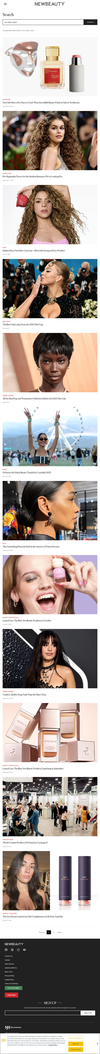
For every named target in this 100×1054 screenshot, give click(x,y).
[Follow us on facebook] (6, 949)
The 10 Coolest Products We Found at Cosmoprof (25, 842)
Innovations (8, 839)
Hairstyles (7, 173)
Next (59, 932)
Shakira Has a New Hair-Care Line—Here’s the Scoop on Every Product (34, 250)
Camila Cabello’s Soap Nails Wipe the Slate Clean (24, 694)
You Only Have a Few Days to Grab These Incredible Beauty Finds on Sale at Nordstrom (41, 102)
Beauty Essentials (10, 617)
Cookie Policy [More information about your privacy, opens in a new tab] (52, 1045)
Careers (7, 960)
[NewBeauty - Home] (50, 4)
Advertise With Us (11, 968)
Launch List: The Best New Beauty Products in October (27, 620)
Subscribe (11, 995)
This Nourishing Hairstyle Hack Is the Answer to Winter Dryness (31, 546)
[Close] (97, 1043)
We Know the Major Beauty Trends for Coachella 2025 (27, 472)
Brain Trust (8, 972)
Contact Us (8, 956)
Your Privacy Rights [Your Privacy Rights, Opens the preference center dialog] (76, 1038)
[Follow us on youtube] (24, 949)
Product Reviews (10, 913)
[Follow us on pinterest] (12, 949)
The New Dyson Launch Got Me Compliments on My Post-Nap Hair (33, 916)
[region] (50, 1043)
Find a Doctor (9, 964)
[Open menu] (5, 4)
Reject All (76, 1044)
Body (5, 469)
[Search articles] (43, 22)
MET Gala (6, 321)
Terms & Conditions (11, 984)
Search (90, 22)
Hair (4, 247)
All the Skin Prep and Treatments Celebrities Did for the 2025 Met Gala (34, 398)
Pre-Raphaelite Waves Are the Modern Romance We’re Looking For (32, 176)
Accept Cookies (76, 1049)
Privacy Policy (9, 976)
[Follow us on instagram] (18, 949)
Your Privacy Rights (14, 988)
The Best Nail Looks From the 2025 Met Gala (23, 324)
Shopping (7, 99)
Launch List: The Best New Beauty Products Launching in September (33, 768)
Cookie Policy (9, 980)
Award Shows (8, 395)
